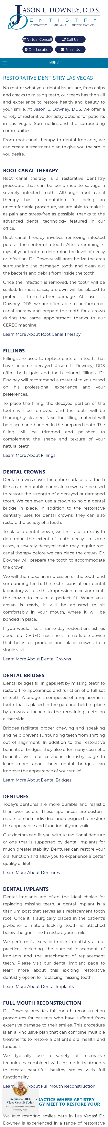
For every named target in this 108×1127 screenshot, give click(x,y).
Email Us (70, 49)
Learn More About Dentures (29, 745)
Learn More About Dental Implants (36, 845)
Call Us (70, 39)
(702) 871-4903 (60, 1054)
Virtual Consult (37, 39)
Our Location (38, 49)
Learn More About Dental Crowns (34, 552)
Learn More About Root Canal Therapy (39, 284)
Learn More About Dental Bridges (34, 659)
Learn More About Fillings (27, 384)
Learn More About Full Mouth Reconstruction (46, 931)
